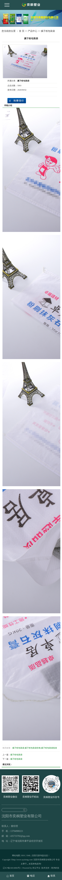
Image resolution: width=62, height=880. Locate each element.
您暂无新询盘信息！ (41, 855)
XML (28, 855)
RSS (23, 855)
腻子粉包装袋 (48, 31)
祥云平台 (36, 868)
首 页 (21, 31)
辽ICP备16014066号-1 (12, 868)
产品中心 (32, 31)
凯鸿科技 (55, 868)
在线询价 (16, 100)
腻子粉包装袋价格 (33, 748)
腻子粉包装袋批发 (49, 748)
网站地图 (16, 855)
